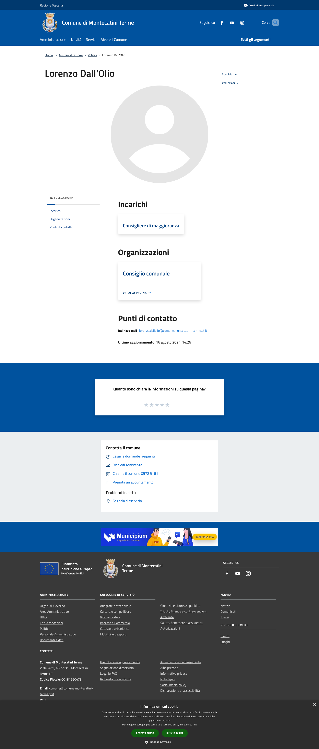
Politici (92, 55)
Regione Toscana (51, 5)
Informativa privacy (173, 673)
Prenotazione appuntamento (120, 662)
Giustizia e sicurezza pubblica (180, 605)
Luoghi (225, 641)
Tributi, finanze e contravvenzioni (183, 611)
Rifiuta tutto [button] (174, 733)
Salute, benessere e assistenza (181, 622)
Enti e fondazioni (51, 622)
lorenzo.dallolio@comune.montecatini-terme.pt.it (173, 330)
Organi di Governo (52, 605)
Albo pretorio (169, 667)
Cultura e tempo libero (115, 611)
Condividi (230, 74)
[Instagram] (236, 22)
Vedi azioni (231, 83)
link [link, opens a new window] (195, 724)
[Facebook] (216, 22)
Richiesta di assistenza (115, 679)
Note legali (167, 679)
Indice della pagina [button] (61, 198)
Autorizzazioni (170, 628)
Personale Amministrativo (58, 634)
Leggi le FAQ (108, 673)
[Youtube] (226, 22)
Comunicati (228, 611)
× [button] (314, 704)
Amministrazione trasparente (180, 662)
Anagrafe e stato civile (115, 605)
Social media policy (173, 684)
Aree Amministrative (54, 611)
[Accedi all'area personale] (259, 5)
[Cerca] (274, 22)
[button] (159, 742)
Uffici (43, 617)
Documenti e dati (51, 639)
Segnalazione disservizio (117, 667)
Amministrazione (71, 55)
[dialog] (159, 724)
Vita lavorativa (110, 617)
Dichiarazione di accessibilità (180, 690)
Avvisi (225, 617)
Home (49, 55)
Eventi (225, 636)
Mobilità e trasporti (113, 634)
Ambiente (167, 617)
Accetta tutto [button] (145, 733)
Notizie (225, 605)
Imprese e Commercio (115, 622)
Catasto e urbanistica (114, 628)
